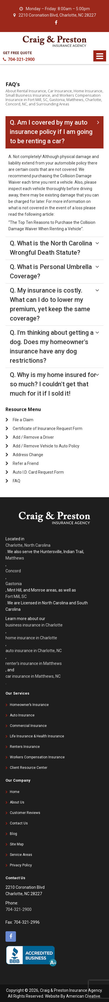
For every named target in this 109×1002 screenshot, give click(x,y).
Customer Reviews (25, 813)
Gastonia (14, 583)
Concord (13, 571)
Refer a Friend (26, 463)
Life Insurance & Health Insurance (37, 736)
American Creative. (83, 996)
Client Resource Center (28, 768)
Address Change (28, 454)
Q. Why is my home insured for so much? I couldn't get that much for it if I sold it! (53, 384)
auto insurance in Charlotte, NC (34, 650)
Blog (13, 834)
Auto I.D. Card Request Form (38, 472)
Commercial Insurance (28, 726)
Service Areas (21, 855)
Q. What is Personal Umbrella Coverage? (51, 271)
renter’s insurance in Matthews (34, 663)
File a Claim (23, 419)
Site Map (16, 844)
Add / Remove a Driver (33, 437)
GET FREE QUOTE (17, 53)
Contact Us (19, 823)
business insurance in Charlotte (34, 625)
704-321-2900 (18, 60)
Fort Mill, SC (16, 596)
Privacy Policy (21, 865)
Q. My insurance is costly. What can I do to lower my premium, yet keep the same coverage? (50, 304)
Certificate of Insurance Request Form (47, 428)
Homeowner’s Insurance (29, 705)
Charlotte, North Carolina (28, 545)
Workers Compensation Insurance (37, 757)
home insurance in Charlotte (31, 637)
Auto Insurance (22, 715)
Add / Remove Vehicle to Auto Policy (46, 446)
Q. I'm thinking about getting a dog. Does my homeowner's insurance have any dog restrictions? (52, 346)
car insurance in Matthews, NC (33, 676)
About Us (17, 802)
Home (14, 792)
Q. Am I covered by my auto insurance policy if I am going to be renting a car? (51, 132)
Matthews (15, 558)
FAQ (16, 481)
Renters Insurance (25, 747)
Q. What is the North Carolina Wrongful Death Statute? (51, 248)
